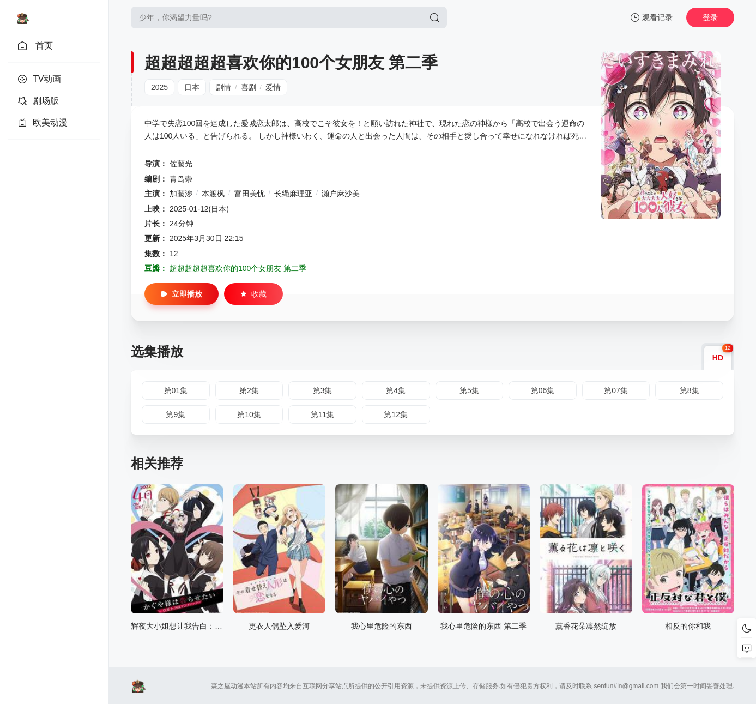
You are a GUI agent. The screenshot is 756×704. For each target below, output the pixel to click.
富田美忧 (249, 193)
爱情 (273, 87)
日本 (191, 87)
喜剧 (248, 87)
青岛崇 (181, 179)
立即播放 (181, 294)
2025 (159, 87)
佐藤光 (181, 163)
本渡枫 (213, 193)
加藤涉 (181, 193)
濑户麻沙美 (341, 193)
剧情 (223, 87)
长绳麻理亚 (293, 193)
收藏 (253, 294)
